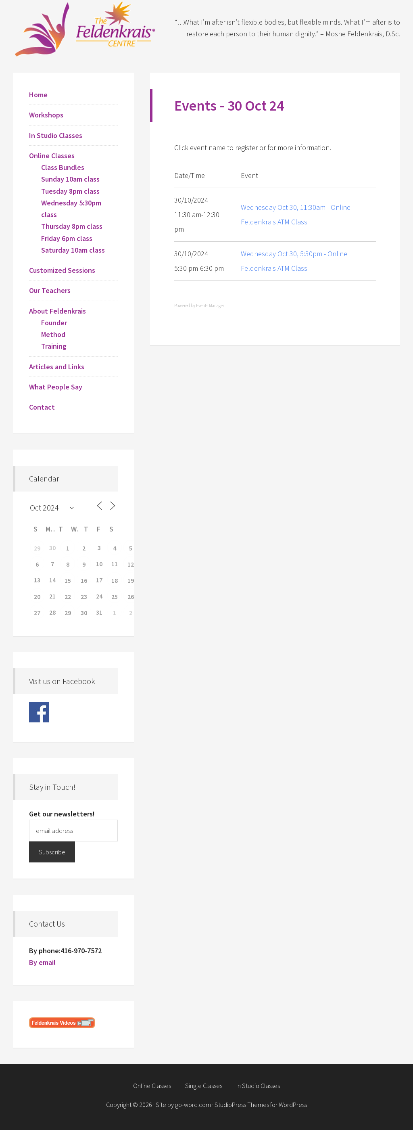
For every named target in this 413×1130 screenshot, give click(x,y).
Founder (54, 322)
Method (53, 334)
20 (37, 596)
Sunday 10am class (70, 179)
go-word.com (193, 1105)
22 (68, 596)
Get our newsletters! (62, 813)
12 (130, 564)
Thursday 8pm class (71, 226)
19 (130, 580)
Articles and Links (56, 366)
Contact (42, 407)
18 (114, 580)
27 (37, 613)
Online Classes (52, 155)
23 (84, 596)
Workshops (46, 114)
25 (114, 596)
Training (54, 346)
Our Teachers (50, 290)
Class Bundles (62, 167)
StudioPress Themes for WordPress (261, 1105)
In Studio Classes (55, 135)
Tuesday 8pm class (70, 191)
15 (68, 580)
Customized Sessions (62, 270)
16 (84, 580)
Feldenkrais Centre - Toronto (85, 28)
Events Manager (210, 305)
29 (37, 548)
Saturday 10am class (73, 250)
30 (84, 613)
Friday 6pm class (66, 238)
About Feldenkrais (57, 311)
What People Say (55, 386)
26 (130, 596)
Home (38, 94)
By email (42, 962)
